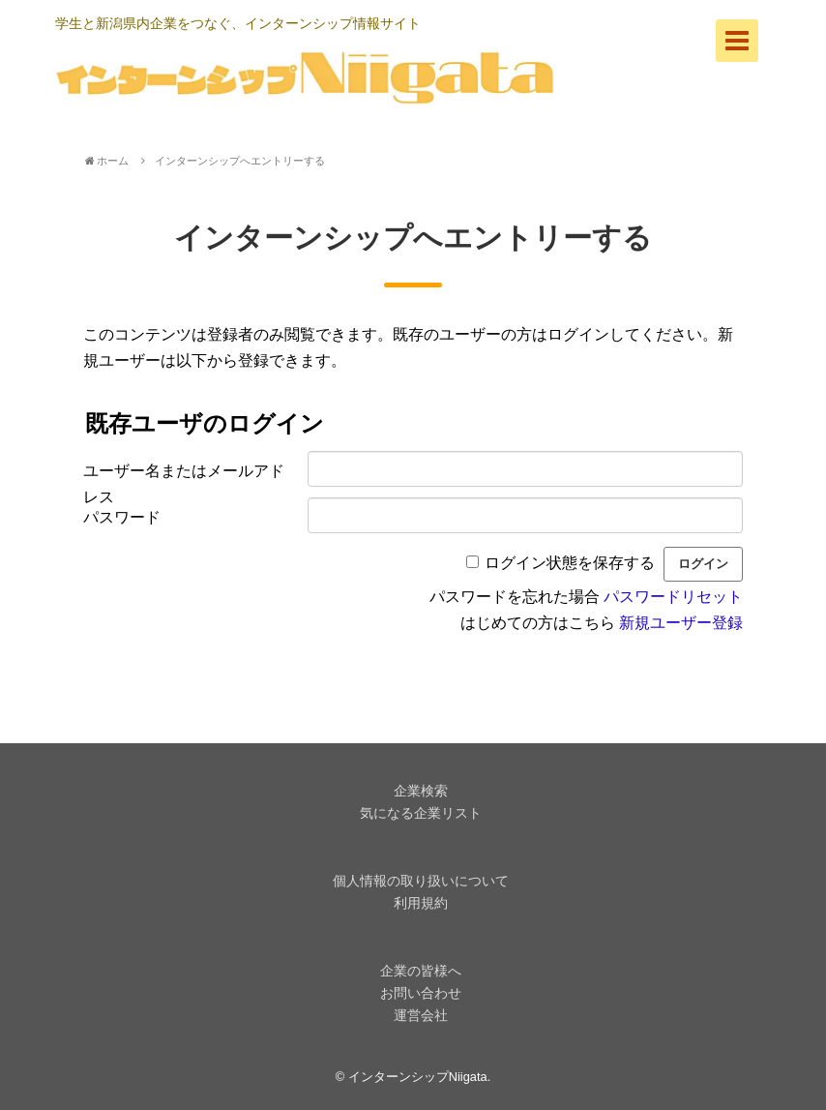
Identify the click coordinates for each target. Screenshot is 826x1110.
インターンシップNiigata (417, 1076)
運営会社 (421, 1015)
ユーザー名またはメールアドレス (183, 477)
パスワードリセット (673, 596)
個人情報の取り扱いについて (421, 880)
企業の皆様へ (420, 970)
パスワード (122, 517)
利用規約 (421, 903)
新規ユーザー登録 (681, 623)
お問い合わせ (420, 993)
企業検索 (421, 790)
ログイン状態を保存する (570, 563)
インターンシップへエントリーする (240, 160)
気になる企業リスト (421, 813)
